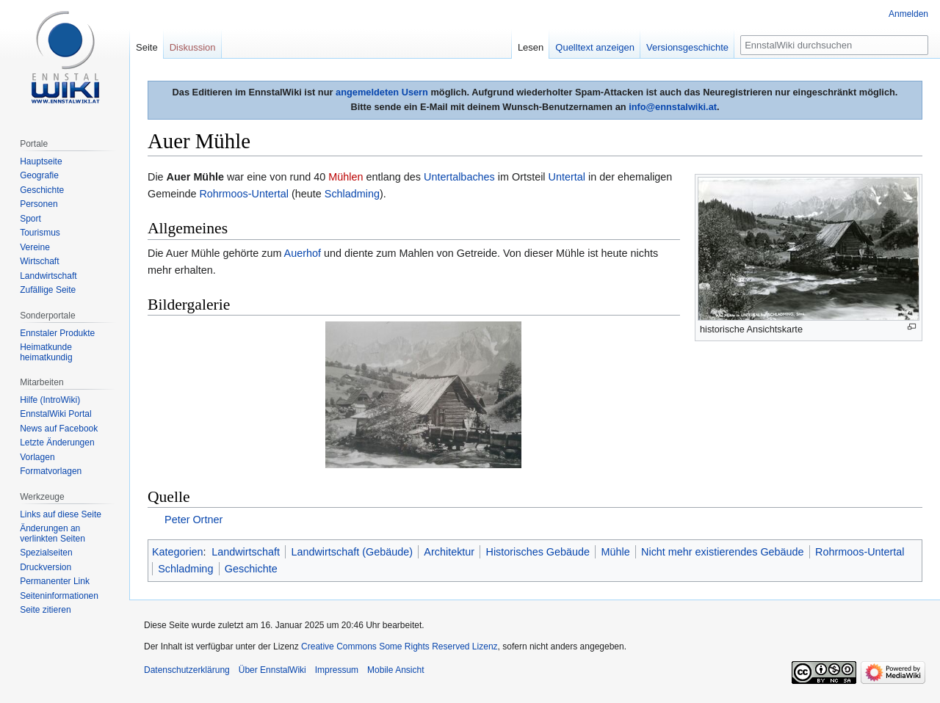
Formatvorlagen (51, 471)
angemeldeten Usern (382, 92)
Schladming (352, 194)
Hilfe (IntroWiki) (50, 400)
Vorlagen (37, 457)
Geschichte (251, 569)
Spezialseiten (46, 552)
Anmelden (908, 14)
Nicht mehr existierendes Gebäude (722, 552)
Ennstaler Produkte (57, 333)
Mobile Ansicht (395, 670)
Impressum (336, 670)
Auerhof (302, 253)
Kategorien (177, 552)
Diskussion (193, 47)
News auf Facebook (59, 428)
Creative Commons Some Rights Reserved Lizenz (399, 646)
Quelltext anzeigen (594, 47)
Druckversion (45, 567)
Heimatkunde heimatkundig (46, 352)
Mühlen (345, 177)
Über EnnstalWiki (272, 670)
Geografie (39, 175)
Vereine (35, 247)
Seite (147, 47)
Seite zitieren (45, 610)
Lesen (530, 47)
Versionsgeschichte (687, 47)
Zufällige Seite (48, 290)
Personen (38, 204)
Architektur (449, 552)
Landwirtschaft (246, 552)
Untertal (567, 177)
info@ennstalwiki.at (673, 106)
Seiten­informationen (59, 596)
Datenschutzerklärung (187, 670)
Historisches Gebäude (538, 552)
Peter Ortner (193, 519)
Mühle (615, 552)
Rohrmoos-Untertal (244, 194)
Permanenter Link (55, 581)
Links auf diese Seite (60, 514)
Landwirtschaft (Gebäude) (352, 552)
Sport (30, 219)
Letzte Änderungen (57, 442)
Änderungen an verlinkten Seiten (52, 533)
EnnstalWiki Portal (55, 414)
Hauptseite (41, 161)
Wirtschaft (39, 261)
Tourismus (40, 232)
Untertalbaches (459, 177)
